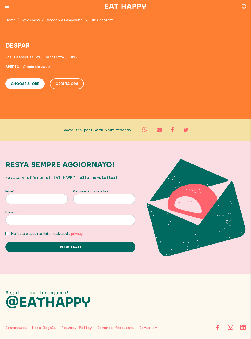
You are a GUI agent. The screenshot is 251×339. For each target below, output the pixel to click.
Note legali (44, 327)
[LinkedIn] (243, 327)
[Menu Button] (7, 6)
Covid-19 (148, 327)
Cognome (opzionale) (90, 191)
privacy (77, 233)
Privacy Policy (76, 327)
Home (10, 20)
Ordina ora (66, 84)
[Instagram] (230, 327)
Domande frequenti (115, 327)
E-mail (11, 212)
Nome (9, 191)
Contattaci (16, 327)
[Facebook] (217, 327)
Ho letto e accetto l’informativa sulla (47, 233)
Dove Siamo (30, 20)
